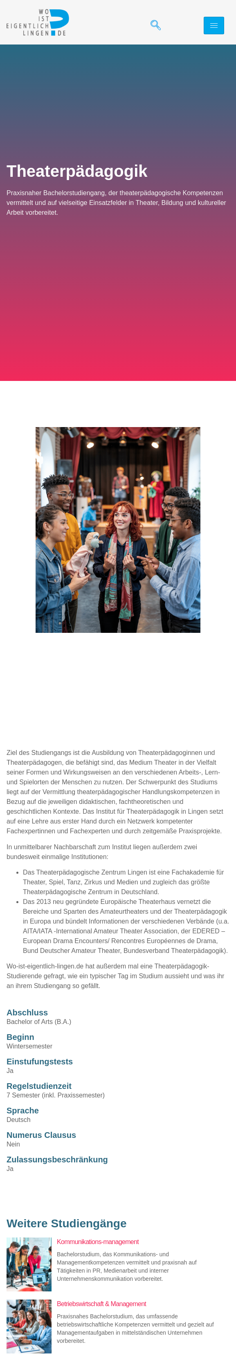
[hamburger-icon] (214, 25)
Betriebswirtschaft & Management (101, 1303)
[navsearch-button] (152, 26)
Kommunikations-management (98, 1241)
